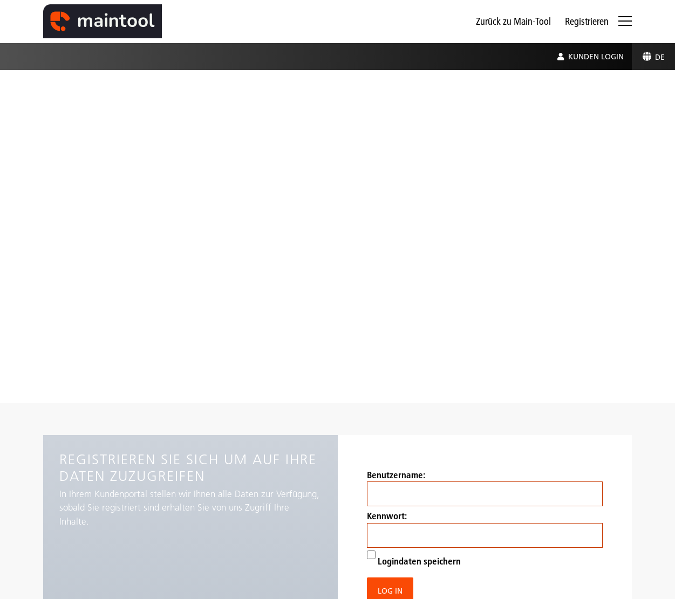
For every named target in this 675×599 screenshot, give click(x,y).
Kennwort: (485, 529)
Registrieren (587, 21)
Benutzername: (485, 488)
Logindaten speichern (414, 558)
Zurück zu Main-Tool (513, 21)
